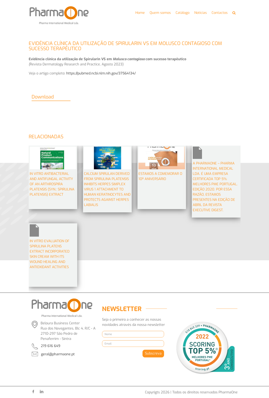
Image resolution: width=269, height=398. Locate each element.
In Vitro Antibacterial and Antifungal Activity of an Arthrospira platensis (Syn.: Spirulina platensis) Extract (52, 184)
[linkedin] (41, 391)
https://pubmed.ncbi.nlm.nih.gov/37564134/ (101, 73)
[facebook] (33, 391)
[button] (234, 13)
